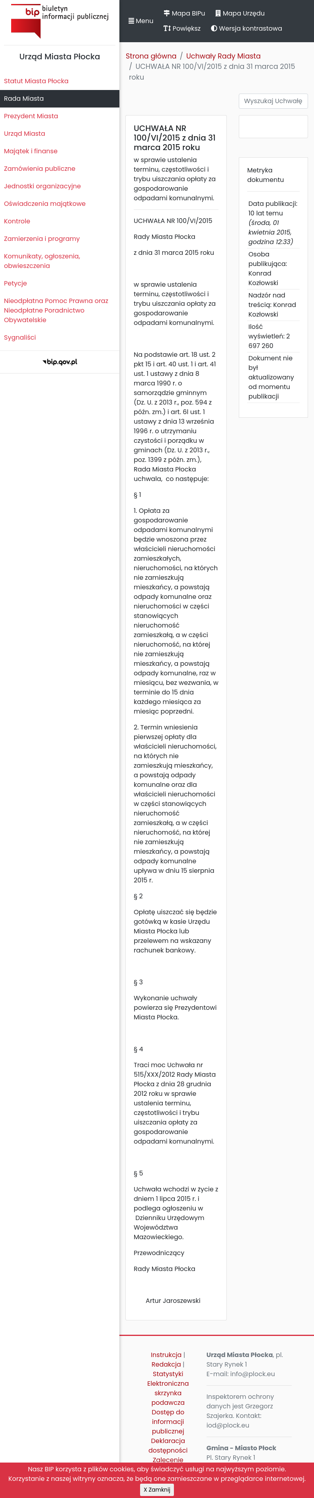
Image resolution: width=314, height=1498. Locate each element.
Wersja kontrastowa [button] (246, 28)
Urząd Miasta (24, 133)
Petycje (15, 283)
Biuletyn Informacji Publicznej (59, 21)
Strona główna (151, 56)
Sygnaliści (20, 337)
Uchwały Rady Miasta (223, 56)
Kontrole (17, 221)
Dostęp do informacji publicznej (168, 1422)
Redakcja (166, 1364)
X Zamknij (157, 1490)
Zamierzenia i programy (42, 238)
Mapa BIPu (184, 13)
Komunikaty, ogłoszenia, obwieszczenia (42, 261)
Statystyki (168, 1374)
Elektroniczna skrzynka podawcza (168, 1393)
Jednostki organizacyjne (42, 186)
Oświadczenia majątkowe (45, 203)
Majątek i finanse (31, 151)
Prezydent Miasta (31, 116)
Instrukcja (166, 1354)
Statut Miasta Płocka (36, 81)
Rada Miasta (24, 98)
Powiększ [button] (182, 28)
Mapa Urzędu (240, 13)
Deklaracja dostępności (167, 1445)
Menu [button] (141, 20)
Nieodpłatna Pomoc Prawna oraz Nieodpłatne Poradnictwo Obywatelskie (56, 310)
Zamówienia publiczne (39, 168)
